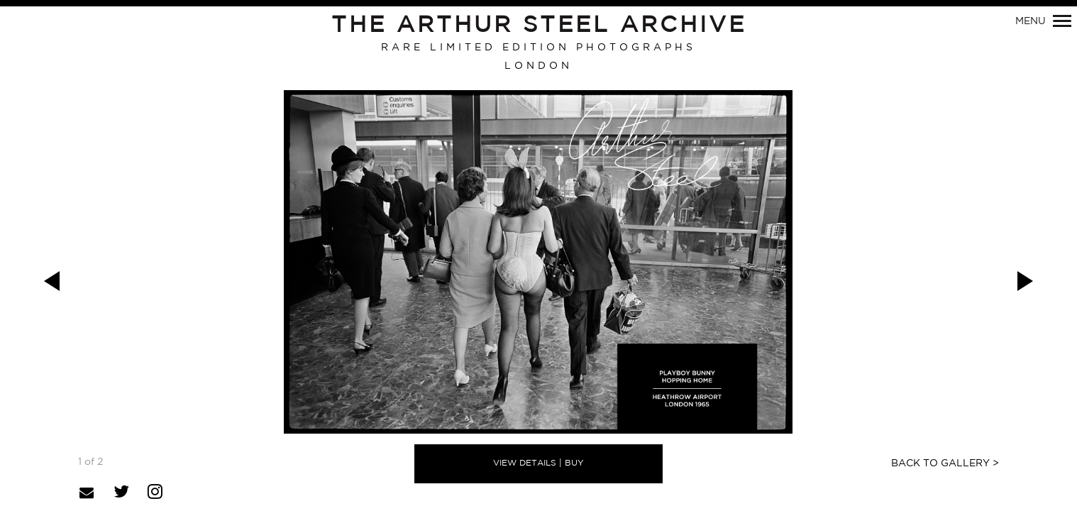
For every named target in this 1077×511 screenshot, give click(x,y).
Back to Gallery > (945, 463)
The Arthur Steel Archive (538, 25)
